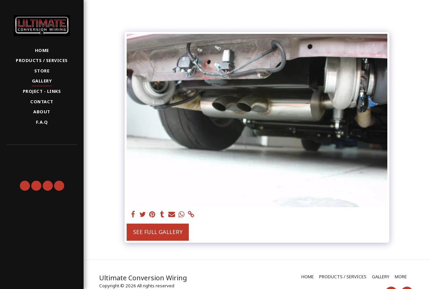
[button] (41, 154)
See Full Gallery (157, 232)
